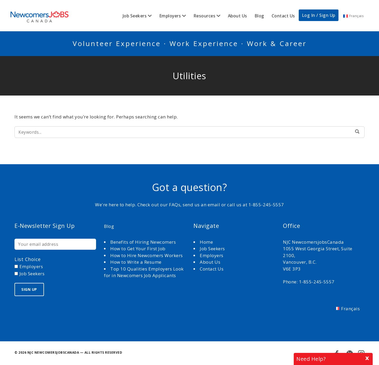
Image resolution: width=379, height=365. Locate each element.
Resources (204, 16)
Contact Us (283, 16)
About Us (237, 16)
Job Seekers (135, 16)
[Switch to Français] (353, 15)
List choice (27, 259)
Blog (259, 16)
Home (207, 242)
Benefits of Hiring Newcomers (143, 242)
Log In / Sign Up (318, 15)
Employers (170, 16)
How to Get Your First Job (138, 249)
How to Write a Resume (136, 262)
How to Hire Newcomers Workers (146, 255)
